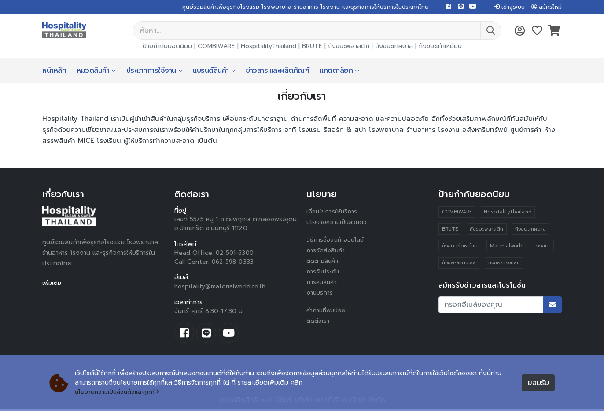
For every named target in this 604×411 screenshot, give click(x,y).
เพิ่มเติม (52, 283)
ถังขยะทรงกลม (504, 264)
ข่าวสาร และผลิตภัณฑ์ (277, 71)
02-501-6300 (236, 253)
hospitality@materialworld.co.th (220, 287)
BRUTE (312, 47)
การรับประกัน (323, 272)
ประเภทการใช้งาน (151, 71)
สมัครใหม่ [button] (545, 7)
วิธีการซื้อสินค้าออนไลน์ (337, 240)
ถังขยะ (544, 247)
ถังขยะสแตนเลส (459, 264)
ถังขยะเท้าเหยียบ (440, 47)
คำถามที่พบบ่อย (327, 311)
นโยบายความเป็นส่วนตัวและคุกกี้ (120, 392)
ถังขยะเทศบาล (394, 47)
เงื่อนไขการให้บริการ (332, 212)
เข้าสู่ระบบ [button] (505, 7)
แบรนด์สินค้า (211, 71)
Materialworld (507, 247)
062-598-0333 (234, 262)
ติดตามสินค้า (323, 261)
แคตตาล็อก (336, 71)
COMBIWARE (216, 47)
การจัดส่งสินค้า (326, 251)
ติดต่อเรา (318, 321)
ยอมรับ (538, 383)
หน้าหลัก (54, 71)
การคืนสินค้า (322, 283)
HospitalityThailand (268, 47)
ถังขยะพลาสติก (348, 47)
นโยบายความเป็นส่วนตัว (338, 223)
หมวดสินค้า (93, 71)
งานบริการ (320, 293)
